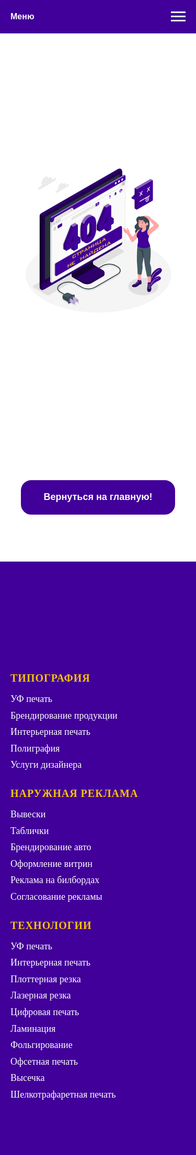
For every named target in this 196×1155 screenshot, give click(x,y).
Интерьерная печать (50, 732)
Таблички (29, 831)
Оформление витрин (51, 864)
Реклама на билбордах (54, 880)
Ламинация (32, 1028)
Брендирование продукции (64, 715)
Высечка (27, 1078)
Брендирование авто (50, 847)
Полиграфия (35, 748)
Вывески (27, 814)
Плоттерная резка (45, 979)
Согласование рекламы (56, 896)
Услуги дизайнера (46, 764)
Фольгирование (41, 1045)
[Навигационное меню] (178, 16)
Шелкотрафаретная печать (63, 1094)
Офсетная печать (44, 1061)
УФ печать (31, 699)
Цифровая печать (44, 1012)
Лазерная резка (40, 995)
